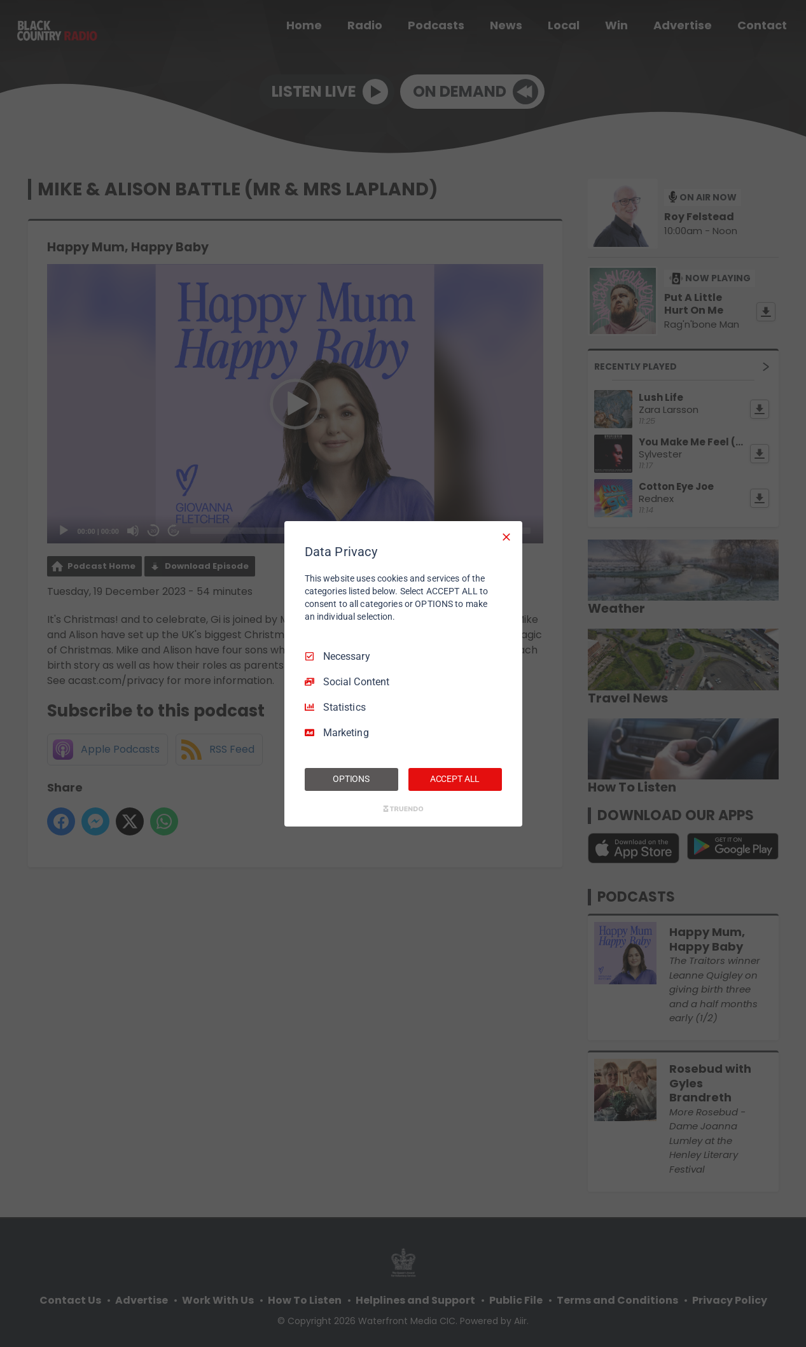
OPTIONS (351, 779)
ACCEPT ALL (455, 779)
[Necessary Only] (506, 536)
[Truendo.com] (403, 809)
